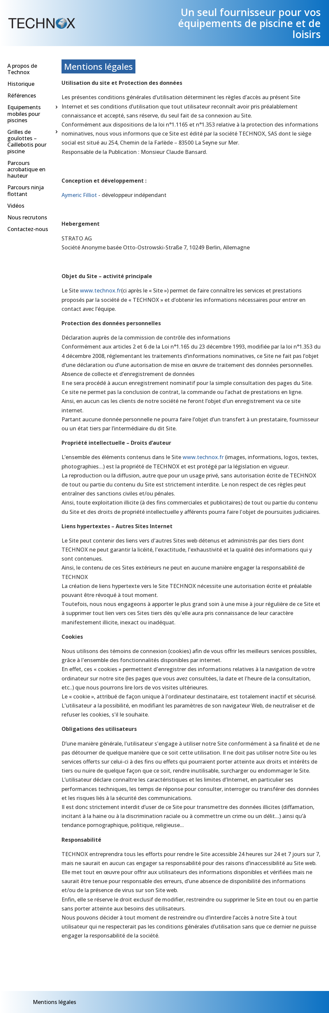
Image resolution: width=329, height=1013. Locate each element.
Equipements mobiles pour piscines (24, 114)
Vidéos (15, 205)
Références (21, 95)
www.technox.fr (100, 290)
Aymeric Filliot (79, 195)
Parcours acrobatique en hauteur (26, 169)
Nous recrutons (27, 217)
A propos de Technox (22, 69)
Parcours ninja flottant (25, 191)
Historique (20, 83)
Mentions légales (54, 1002)
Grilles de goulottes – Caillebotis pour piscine (26, 141)
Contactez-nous (27, 229)
